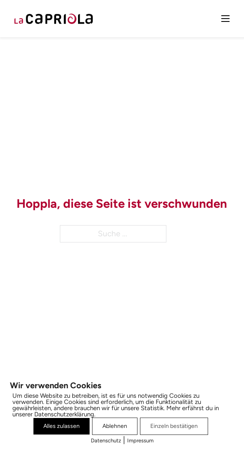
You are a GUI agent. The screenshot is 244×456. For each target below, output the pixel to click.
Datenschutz (106, 440)
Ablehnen (114, 426)
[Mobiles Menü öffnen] (225, 18)
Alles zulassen (61, 426)
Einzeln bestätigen (174, 426)
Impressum (140, 440)
